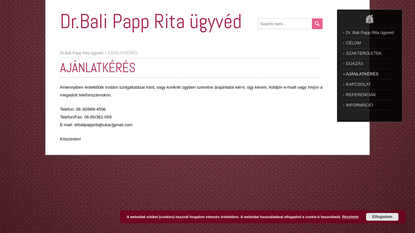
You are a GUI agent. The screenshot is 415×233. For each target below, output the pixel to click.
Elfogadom (382, 217)
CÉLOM (353, 42)
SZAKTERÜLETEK (364, 53)
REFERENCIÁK (361, 94)
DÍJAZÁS (354, 63)
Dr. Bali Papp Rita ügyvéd (370, 32)
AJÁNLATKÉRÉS (362, 74)
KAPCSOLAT (358, 84)
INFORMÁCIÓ (359, 105)
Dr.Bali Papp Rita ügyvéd (151, 21)
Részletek (350, 217)
